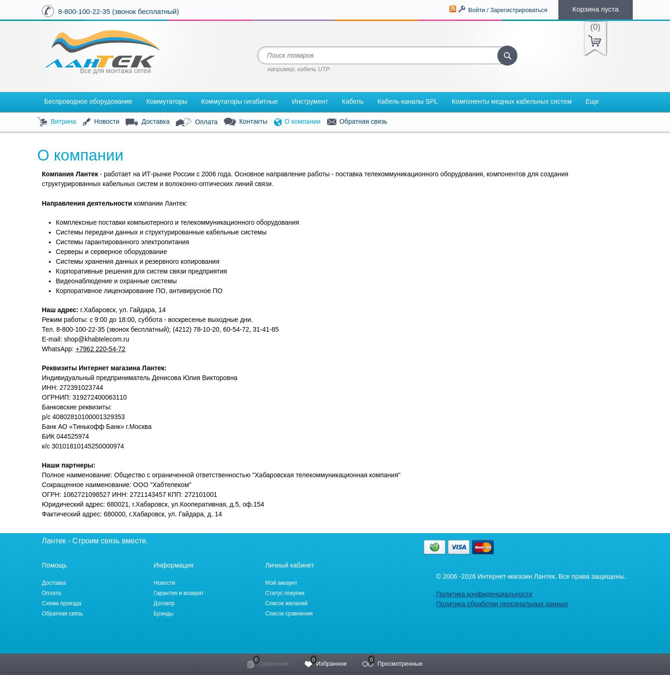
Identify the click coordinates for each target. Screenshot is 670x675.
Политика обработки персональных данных (502, 604)
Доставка (147, 122)
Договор (164, 603)
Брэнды (164, 613)
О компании (297, 122)
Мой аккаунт (281, 583)
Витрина (56, 122)
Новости (100, 122)
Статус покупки (284, 593)
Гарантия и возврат (179, 593)
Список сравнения (289, 613)
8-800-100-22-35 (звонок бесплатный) (118, 11)
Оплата (196, 122)
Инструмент (310, 101)
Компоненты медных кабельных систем (512, 101)
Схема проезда (61, 603)
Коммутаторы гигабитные (239, 101)
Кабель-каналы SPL (407, 101)
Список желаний (286, 603)
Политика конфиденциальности (484, 594)
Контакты (245, 122)
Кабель (353, 101)
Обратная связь (357, 122)
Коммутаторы (166, 101)
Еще (592, 101)
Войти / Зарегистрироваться (507, 10)
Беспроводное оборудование (88, 101)
